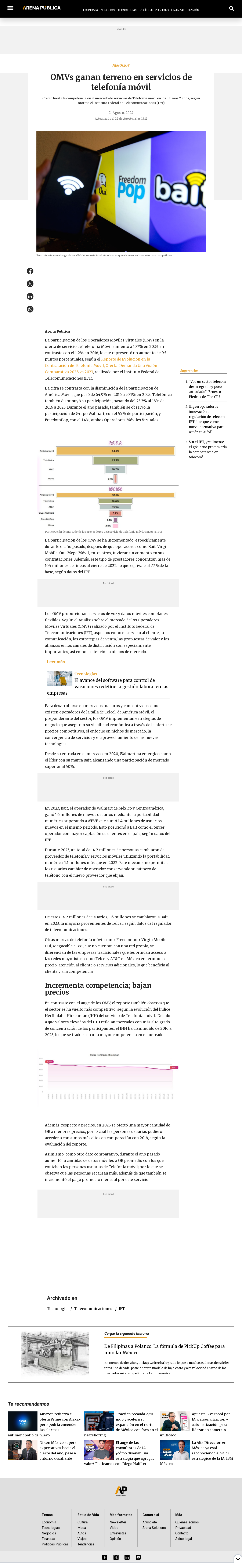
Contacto (181, 1533)
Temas (47, 1515)
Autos (81, 1533)
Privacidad (183, 1528)
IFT (122, 1308)
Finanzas (178, 10)
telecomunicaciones (93, 1308)
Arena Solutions (154, 1528)
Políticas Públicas (154, 10)
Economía (90, 10)
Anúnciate (149, 1522)
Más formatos (121, 1515)
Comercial (150, 1515)
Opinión (193, 10)
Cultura (82, 1522)
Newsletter (118, 1522)
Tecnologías (127, 10)
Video (114, 1528)
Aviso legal (183, 1539)
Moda (81, 1528)
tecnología (57, 1308)
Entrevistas (118, 1533)
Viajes (82, 1539)
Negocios (108, 10)
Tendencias (85, 1544)
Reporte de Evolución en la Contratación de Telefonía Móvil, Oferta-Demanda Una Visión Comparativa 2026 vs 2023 (101, 365)
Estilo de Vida (88, 1515)
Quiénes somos (187, 1522)
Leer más (56, 661)
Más (178, 1515)
